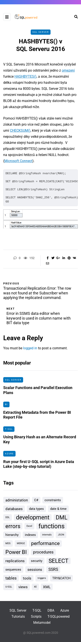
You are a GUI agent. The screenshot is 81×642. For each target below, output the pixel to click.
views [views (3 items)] (23, 587)
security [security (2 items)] (36, 561)
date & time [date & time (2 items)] (58, 509)
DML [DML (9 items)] (61, 517)
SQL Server (40, 32)
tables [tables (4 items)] (11, 578)
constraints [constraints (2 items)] (52, 500)
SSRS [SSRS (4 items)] (53, 569)
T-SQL (9, 430)
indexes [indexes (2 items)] (30, 535)
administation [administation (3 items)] (16, 500)
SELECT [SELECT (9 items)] (58, 561)
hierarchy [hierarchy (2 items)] (12, 535)
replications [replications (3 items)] (15, 561)
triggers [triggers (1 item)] (42, 578)
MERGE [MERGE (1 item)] (21, 543)
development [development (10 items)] (32, 517)
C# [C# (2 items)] (36, 500)
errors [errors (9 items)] (12, 526)
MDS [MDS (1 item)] (8, 543)
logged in (30, 348)
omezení (68, 70)
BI (6, 406)
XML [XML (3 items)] (47, 587)
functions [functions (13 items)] (51, 526)
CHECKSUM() (20, 130)
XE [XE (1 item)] (35, 586)
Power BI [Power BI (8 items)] (16, 552)
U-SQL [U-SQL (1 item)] (8, 586)
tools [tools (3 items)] (27, 578)
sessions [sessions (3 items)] (34, 569)
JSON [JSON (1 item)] (61, 534)
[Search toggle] (74, 17)
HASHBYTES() (25, 76)
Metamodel (42, 623)
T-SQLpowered (59, 616)
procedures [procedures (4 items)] (43, 552)
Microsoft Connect (18, 161)
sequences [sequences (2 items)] (13, 569)
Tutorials (18, 616)
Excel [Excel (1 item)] (29, 526)
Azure (9, 455)
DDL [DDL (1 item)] (7, 517)
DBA (51, 610)
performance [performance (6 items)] (45, 543)
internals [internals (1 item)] (47, 534)
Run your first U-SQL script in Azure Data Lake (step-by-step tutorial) (38, 465)
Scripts (36, 616)
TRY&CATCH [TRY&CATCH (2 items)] (61, 578)
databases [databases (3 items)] (14, 509)
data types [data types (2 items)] (36, 509)
